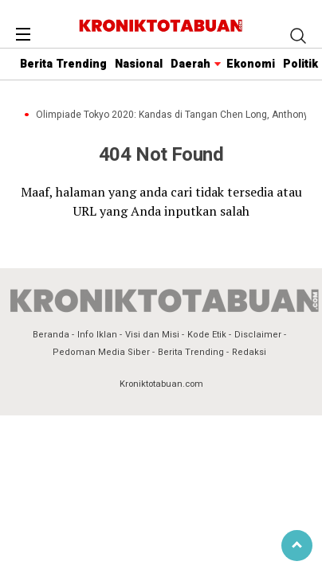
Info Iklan (97, 335)
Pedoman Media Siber (101, 352)
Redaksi (249, 352)
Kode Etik (206, 335)
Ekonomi (250, 64)
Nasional (139, 64)
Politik (300, 64)
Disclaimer (257, 335)
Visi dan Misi (152, 335)
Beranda (51, 335)
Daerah (190, 64)
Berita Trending (63, 64)
